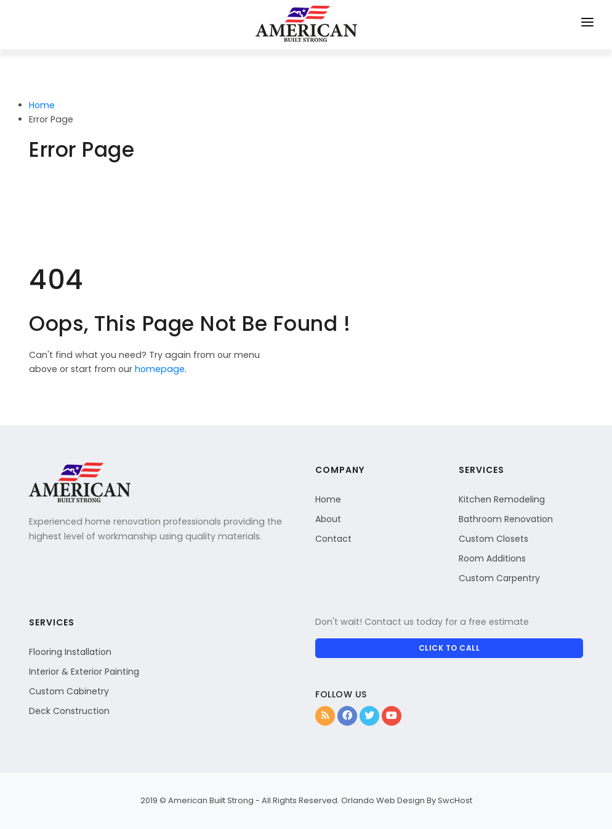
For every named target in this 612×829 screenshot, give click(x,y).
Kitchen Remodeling (502, 499)
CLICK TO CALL (449, 648)
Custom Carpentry (499, 578)
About (328, 519)
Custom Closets (493, 539)
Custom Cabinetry (69, 691)
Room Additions (492, 558)
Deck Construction (69, 711)
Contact (333, 539)
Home (42, 105)
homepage (160, 369)
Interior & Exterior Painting (84, 671)
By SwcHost (449, 800)
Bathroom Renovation (506, 519)
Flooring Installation (70, 652)
